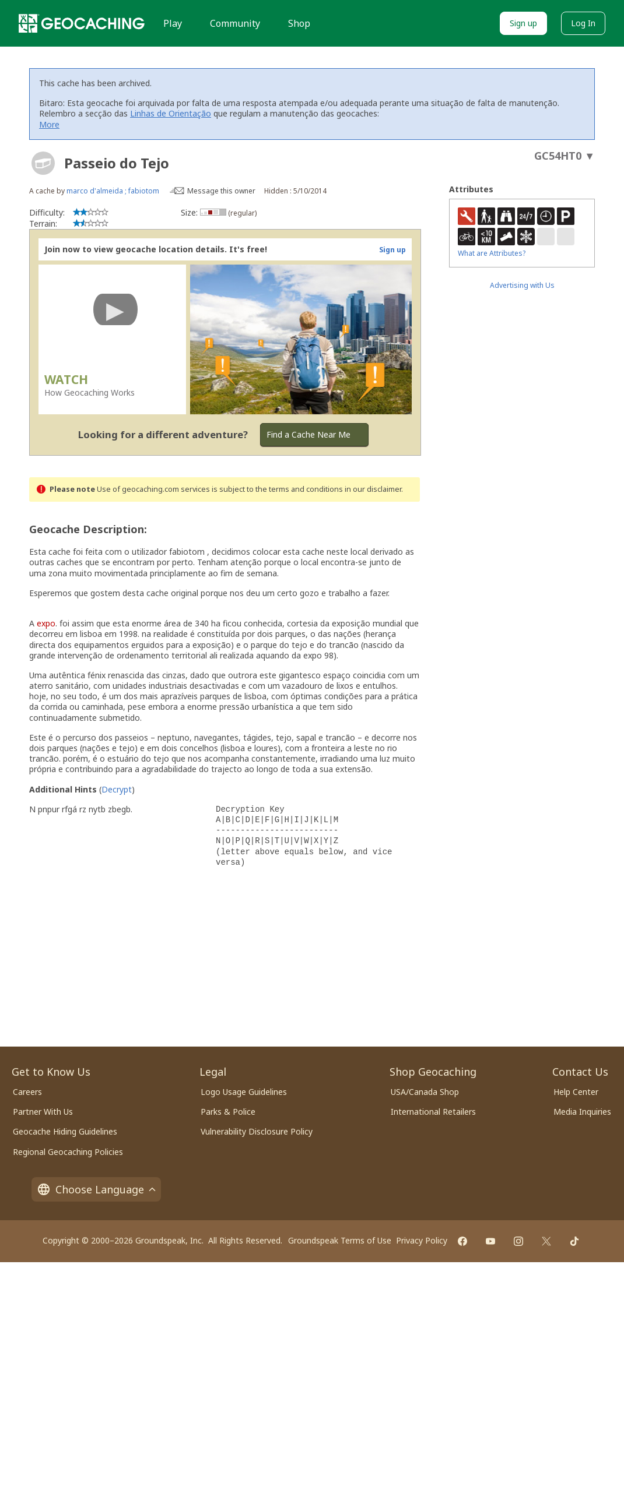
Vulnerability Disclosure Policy (257, 1131)
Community (235, 23)
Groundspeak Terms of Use (339, 1240)
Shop (299, 23)
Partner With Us (43, 1111)
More (49, 124)
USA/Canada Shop (425, 1091)
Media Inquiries (582, 1111)
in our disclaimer (373, 489)
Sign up (523, 23)
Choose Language (96, 1189)
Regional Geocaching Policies (68, 1151)
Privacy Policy (421, 1240)
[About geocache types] (43, 163)
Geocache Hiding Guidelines (65, 1131)
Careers (27, 1091)
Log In (583, 23)
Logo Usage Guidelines (244, 1091)
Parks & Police (228, 1111)
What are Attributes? (491, 253)
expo (46, 623)
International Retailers (433, 1111)
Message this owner (221, 191)
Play (172, 23)
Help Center (575, 1091)
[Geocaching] (82, 23)
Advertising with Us (522, 285)
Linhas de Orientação (170, 113)
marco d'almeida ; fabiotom (112, 191)
